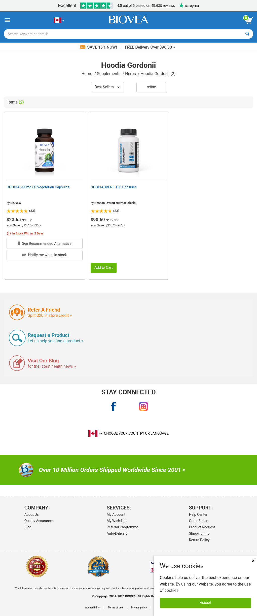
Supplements (109, 73)
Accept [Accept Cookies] (205, 603)
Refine (151, 87)
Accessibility (92, 607)
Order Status (199, 521)
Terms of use (115, 607)
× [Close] (253, 561)
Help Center (198, 514)
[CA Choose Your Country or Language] (58, 20)
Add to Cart (103, 267)
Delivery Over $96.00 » (150, 47)
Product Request (202, 527)
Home (87, 73)
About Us (31, 514)
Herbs (131, 73)
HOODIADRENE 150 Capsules (114, 187)
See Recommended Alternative (44, 244)
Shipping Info (199, 533)
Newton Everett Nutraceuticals (115, 203)
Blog (27, 527)
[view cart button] (249, 20)
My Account (116, 514)
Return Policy (199, 540)
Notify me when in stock (44, 255)
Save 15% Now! (99, 47)
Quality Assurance (38, 521)
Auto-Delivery (117, 533)
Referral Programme (122, 527)
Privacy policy (139, 607)
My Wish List (117, 521)
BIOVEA (15, 203)
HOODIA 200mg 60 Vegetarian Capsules (38, 187)
